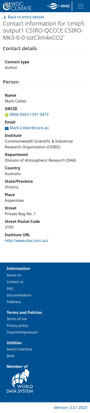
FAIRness (14, 302)
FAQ (10, 288)
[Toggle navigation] (81, 6)
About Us (14, 275)
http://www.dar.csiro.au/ (26, 240)
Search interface (19, 349)
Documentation (19, 295)
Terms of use (17, 318)
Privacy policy (17, 325)
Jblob (11, 356)
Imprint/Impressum (22, 332)
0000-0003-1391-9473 (28, 114)
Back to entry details (23, 17)
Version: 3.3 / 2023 (70, 407)
